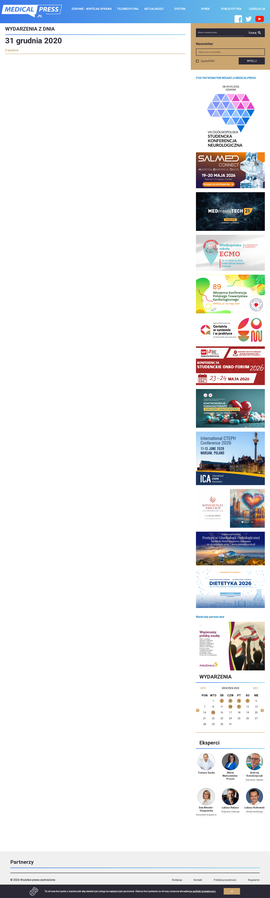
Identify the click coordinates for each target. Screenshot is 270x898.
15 (213, 712)
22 (213, 718)
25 (239, 718)
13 (256, 706)
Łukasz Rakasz (230, 807)
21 (204, 718)
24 (230, 718)
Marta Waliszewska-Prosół (230, 775)
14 (204, 712)
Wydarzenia (215, 677)
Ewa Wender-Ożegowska (206, 809)
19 (247, 712)
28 (204, 724)
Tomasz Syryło (206, 772)
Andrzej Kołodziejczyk (254, 774)
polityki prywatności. (204, 891)
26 (247, 718)
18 (239, 712)
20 (256, 712)
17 (230, 712)
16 (221, 712)
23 (221, 718)
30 (221, 724)
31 (230, 724)
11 (239, 706)
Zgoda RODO (208, 61)
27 (256, 718)
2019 (203, 688)
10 (230, 706)
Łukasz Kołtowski (255, 807)
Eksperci (209, 743)
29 (213, 724)
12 (247, 706)
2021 (255, 688)
